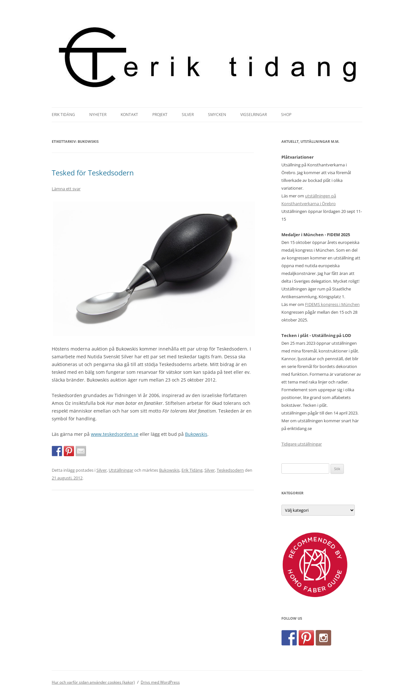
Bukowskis (196, 434)
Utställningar (121, 470)
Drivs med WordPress (160, 682)
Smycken (217, 114)
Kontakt (129, 114)
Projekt (160, 114)
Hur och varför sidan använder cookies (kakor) (93, 682)
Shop (286, 114)
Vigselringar (253, 114)
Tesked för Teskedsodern (93, 172)
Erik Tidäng (63, 114)
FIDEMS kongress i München (332, 304)
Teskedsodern (230, 470)
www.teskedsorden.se (114, 434)
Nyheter (97, 114)
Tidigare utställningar (301, 444)
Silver (188, 114)
